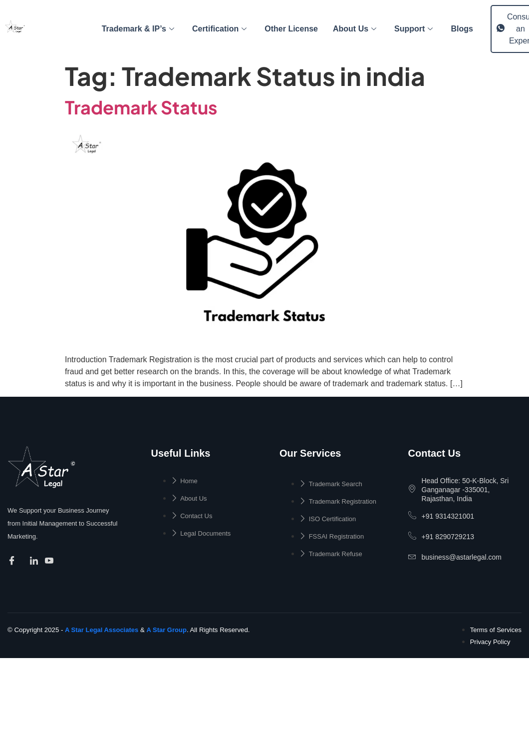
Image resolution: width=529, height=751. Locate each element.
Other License (291, 28)
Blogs (462, 28)
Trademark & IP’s (138, 28)
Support (413, 28)
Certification (219, 28)
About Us (354, 28)
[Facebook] (13, 561)
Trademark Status (141, 107)
